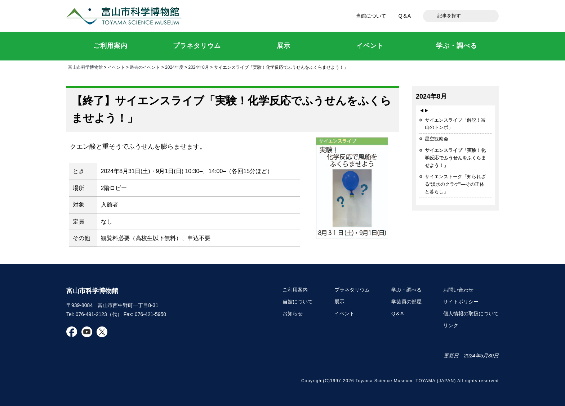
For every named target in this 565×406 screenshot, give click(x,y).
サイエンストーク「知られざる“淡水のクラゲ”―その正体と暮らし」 (455, 184)
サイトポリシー (461, 301)
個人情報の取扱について (471, 313)
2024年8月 (198, 67)
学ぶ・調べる (406, 290)
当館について (371, 16)
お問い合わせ (458, 290)
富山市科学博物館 (125, 15)
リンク (450, 325)
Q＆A (405, 16)
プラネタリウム (352, 290)
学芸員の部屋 (406, 301)
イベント (116, 67)
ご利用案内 (295, 290)
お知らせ (292, 313)
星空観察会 (436, 138)
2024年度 (174, 67)
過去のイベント (145, 67)
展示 (339, 301)
